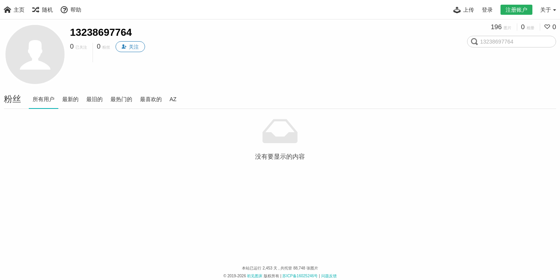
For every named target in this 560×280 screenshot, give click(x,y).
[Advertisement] (280, 179)
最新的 (70, 99)
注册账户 (516, 10)
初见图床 (254, 276)
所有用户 (43, 99)
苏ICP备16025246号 (300, 276)
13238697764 (101, 32)
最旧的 (94, 99)
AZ (173, 99)
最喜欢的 (151, 99)
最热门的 (121, 99)
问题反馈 (329, 276)
